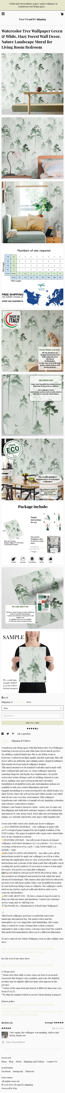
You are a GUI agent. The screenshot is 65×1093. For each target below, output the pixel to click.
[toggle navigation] (3, 13)
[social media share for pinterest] (13, 733)
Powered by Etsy (9, 1088)
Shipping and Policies (34, 1061)
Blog (11, 1061)
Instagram (18, 1071)
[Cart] (62, 14)
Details (5, 740)
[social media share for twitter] (8, 733)
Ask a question (24, 733)
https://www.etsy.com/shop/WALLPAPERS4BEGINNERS (28, 965)
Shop (4, 1061)
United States (19, 702)
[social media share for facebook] (3, 733)
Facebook (6, 1071)
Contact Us (52, 1061)
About (19, 1061)
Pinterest (29, 1071)
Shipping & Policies (21, 740)
